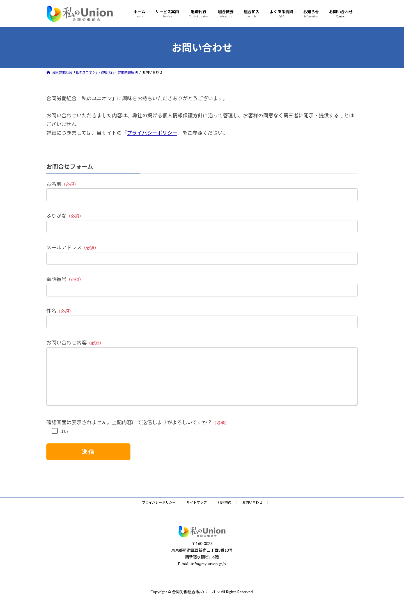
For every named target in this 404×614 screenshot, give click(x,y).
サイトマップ (197, 514)
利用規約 (224, 514)
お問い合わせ (252, 514)
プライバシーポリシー (152, 133)
